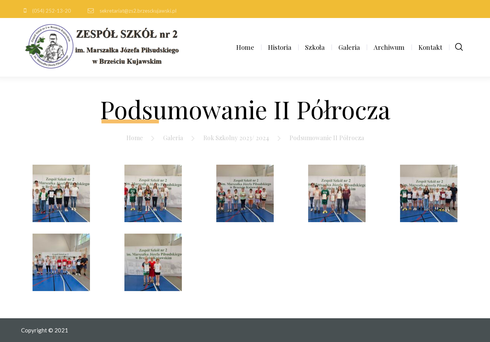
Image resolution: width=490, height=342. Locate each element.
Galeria (349, 47)
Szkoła (315, 47)
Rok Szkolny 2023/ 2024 (236, 138)
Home (245, 47)
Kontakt (430, 47)
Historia (279, 47)
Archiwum (389, 47)
